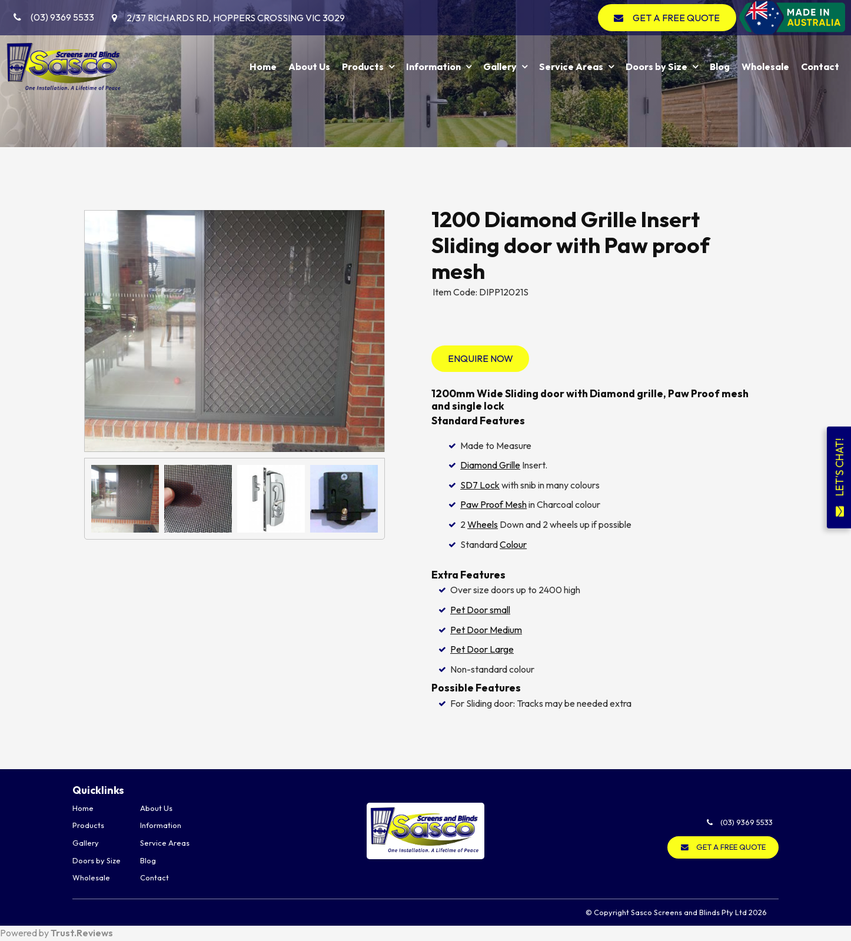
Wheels (482, 524)
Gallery (500, 66)
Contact (820, 66)
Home (263, 66)
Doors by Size (656, 66)
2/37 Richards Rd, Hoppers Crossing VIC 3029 (236, 18)
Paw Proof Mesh (493, 504)
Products (363, 66)
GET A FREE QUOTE (676, 18)
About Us (309, 66)
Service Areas (571, 66)
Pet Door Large (482, 649)
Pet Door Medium (486, 630)
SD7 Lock (480, 485)
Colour (513, 544)
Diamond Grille (490, 465)
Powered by (56, 933)
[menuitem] (106, 808)
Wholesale (765, 66)
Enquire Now (480, 358)
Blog (720, 66)
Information (433, 66)
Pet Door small (480, 610)
